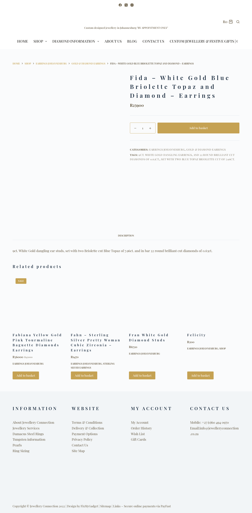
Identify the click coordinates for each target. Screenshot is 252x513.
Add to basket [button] (26, 375)
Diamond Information (76, 41)
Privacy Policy (82, 439)
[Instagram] (132, 5)
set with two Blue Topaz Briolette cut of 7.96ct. (198, 159)
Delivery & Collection (88, 428)
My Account (139, 422)
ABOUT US (113, 41)
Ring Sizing (21, 451)
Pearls (17, 445)
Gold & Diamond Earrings (206, 149)
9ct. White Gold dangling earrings (165, 154)
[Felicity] (213, 301)
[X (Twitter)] (126, 5)
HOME (22, 41)
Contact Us (153, 41)
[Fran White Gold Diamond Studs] (155, 301)
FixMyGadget (89, 506)
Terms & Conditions (87, 422)
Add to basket (198, 128)
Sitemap (105, 506)
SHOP (41, 41)
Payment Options (85, 434)
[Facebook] (120, 5)
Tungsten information (29, 439)
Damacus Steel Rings (28, 434)
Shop (222, 348)
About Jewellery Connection (33, 422)
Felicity (197, 335)
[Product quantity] (143, 128)
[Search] (237, 21)
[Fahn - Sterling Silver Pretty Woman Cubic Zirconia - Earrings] (97, 301)
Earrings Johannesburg (167, 149)
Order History (141, 428)
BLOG (132, 41)
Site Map (78, 451)
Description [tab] (126, 235)
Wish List (138, 434)
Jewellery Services (26, 428)
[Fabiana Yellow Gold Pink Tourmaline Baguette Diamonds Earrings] (39, 301)
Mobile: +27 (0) (200, 422)
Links (116, 506)
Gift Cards (138, 439)
